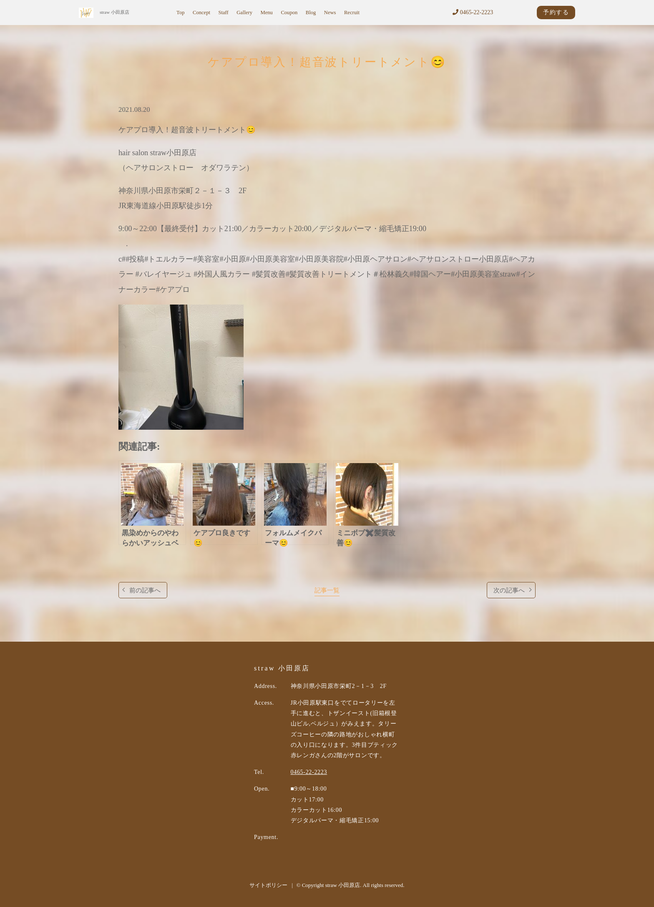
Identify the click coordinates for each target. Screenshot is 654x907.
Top (180, 12)
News (330, 12)
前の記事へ (145, 590)
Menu (267, 12)
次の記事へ (509, 590)
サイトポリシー (268, 885)
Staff (223, 12)
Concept (201, 12)
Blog (311, 12)
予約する (556, 12)
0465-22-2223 (473, 12)
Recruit (352, 12)
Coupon (289, 12)
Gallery (244, 12)
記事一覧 (327, 590)
